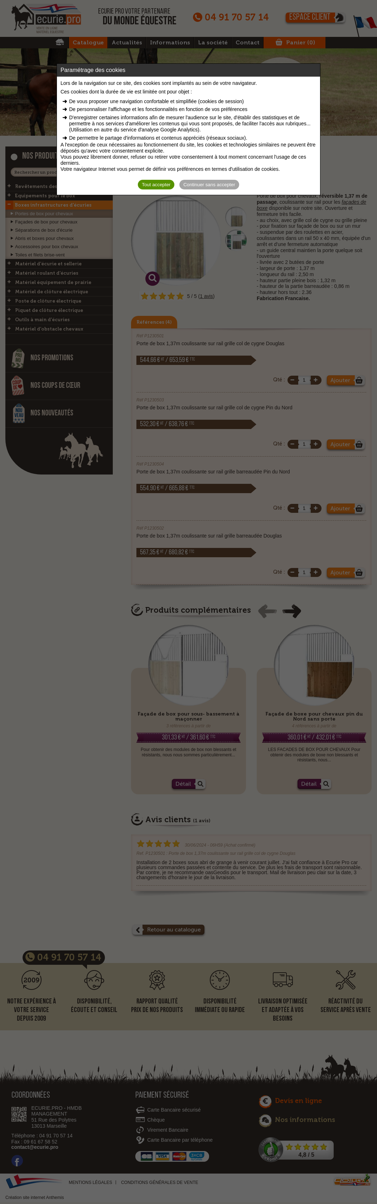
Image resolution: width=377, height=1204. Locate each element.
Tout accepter (156, 184)
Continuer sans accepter (209, 184)
